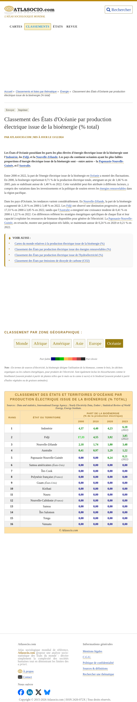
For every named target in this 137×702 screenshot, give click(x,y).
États (58, 26)
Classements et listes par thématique (36, 91)
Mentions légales (92, 651)
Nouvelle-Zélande (46, 157)
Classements (37, 26)
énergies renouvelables (113, 188)
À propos (28, 671)
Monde (22, 343)
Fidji (26, 157)
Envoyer (10, 110)
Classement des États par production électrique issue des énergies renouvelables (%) (63, 249)
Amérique (61, 343)
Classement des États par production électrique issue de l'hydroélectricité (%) (59, 255)
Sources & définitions (95, 668)
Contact (27, 677)
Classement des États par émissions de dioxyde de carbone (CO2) (52, 260)
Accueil (8, 91)
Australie (24, 165)
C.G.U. (87, 657)
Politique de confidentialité (98, 662)
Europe (95, 343)
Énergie (64, 91)
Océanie (94, 175)
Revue (72, 26)
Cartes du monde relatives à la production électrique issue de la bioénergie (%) (60, 243)
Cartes (16, 26)
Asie (79, 343)
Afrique (40, 343)
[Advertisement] (68, 62)
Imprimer (23, 110)
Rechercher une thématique (98, 674)
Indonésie (12, 157)
